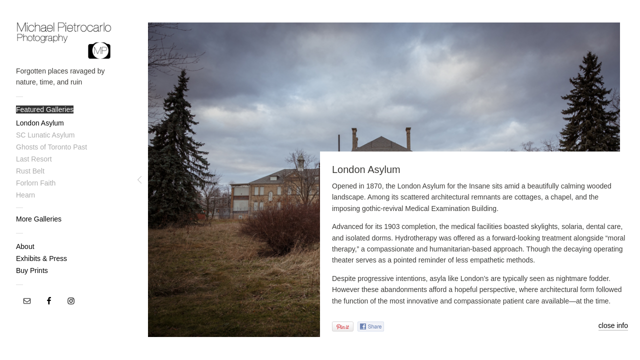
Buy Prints (32, 270)
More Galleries (39, 219)
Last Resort (34, 159)
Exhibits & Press (41, 258)
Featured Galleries (45, 110)
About (25, 246)
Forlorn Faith (36, 183)
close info (613, 326)
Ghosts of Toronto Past (51, 147)
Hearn (25, 195)
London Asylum (40, 123)
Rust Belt (30, 171)
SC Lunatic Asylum (45, 135)
